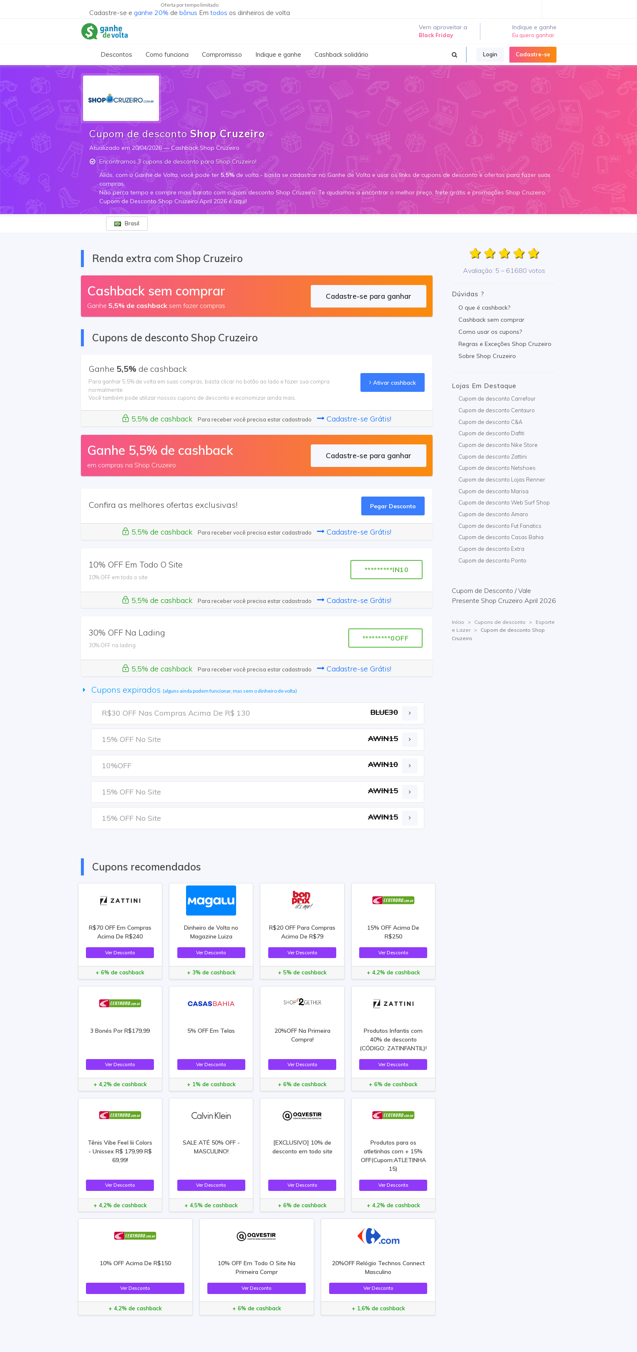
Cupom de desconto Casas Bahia (501, 537)
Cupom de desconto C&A (490, 422)
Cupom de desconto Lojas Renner (501, 479)
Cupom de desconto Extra (491, 548)
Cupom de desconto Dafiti (491, 433)
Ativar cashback (392, 382)
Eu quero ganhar (533, 35)
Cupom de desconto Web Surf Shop (504, 502)
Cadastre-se (533, 54)
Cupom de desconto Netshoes (497, 467)
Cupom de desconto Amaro (493, 514)
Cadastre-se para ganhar (368, 296)
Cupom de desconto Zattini (492, 456)
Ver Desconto (120, 952)
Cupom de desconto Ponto (492, 560)
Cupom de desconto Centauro (496, 410)
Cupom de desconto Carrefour (497, 398)
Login (490, 54)
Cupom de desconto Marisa (493, 491)
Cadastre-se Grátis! (354, 419)
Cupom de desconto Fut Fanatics (499, 525)
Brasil (126, 223)
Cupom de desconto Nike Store (498, 444)
